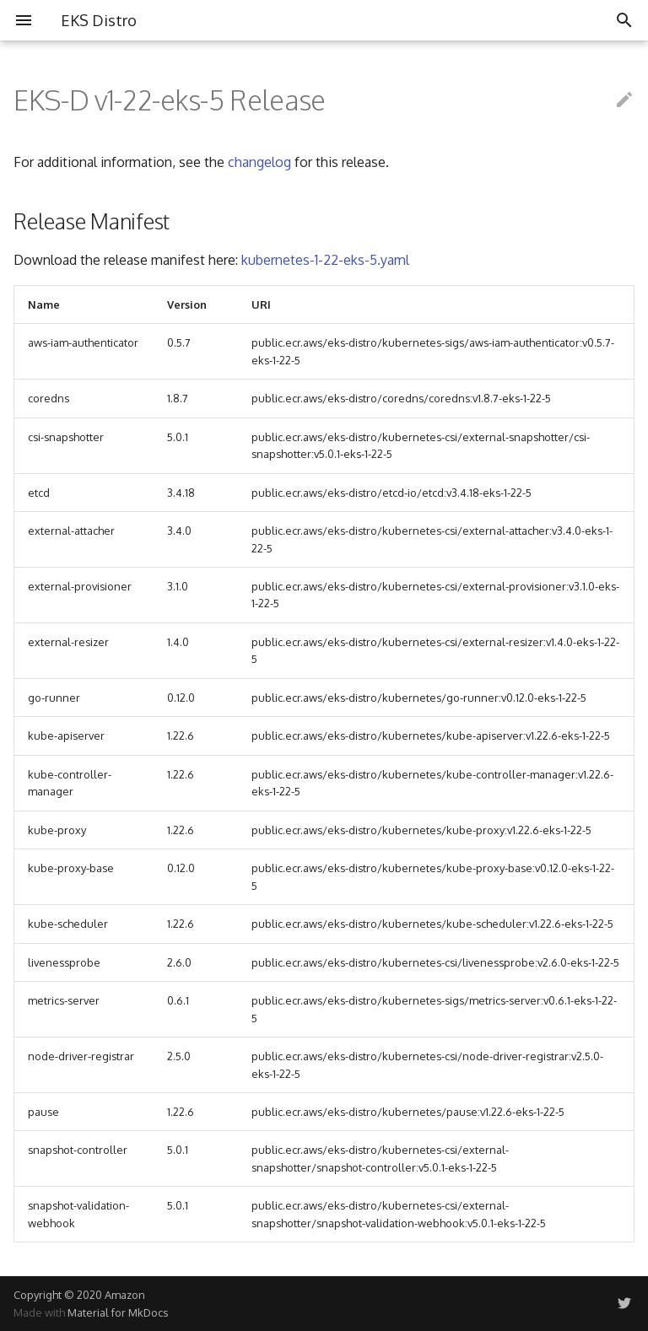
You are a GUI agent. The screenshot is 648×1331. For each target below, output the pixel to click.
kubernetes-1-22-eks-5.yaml (325, 259)
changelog (259, 162)
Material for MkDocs (118, 1312)
